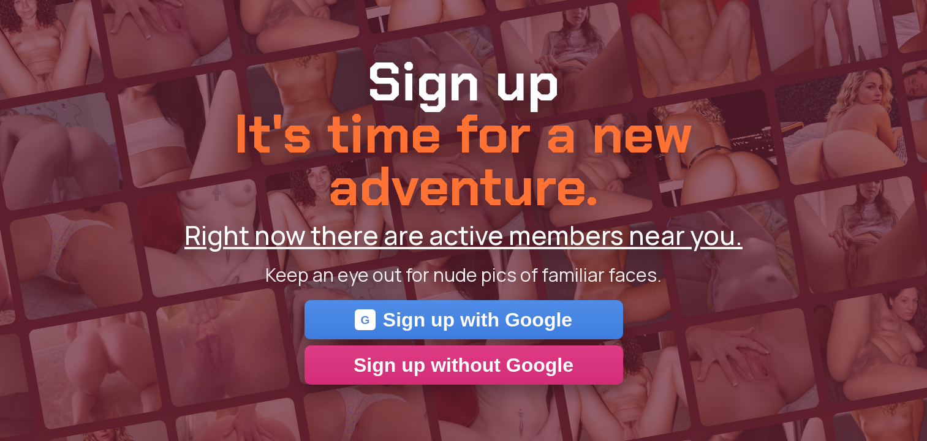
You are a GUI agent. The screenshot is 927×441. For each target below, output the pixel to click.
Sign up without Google (463, 365)
